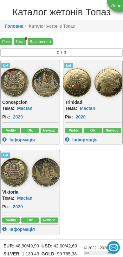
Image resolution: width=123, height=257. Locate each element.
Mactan (24, 108)
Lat (5, 65)
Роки (6, 41)
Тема (20, 41)
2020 (18, 116)
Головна (14, 26)
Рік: (6, 117)
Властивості (40, 41)
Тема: (8, 108)
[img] (14, 82)
